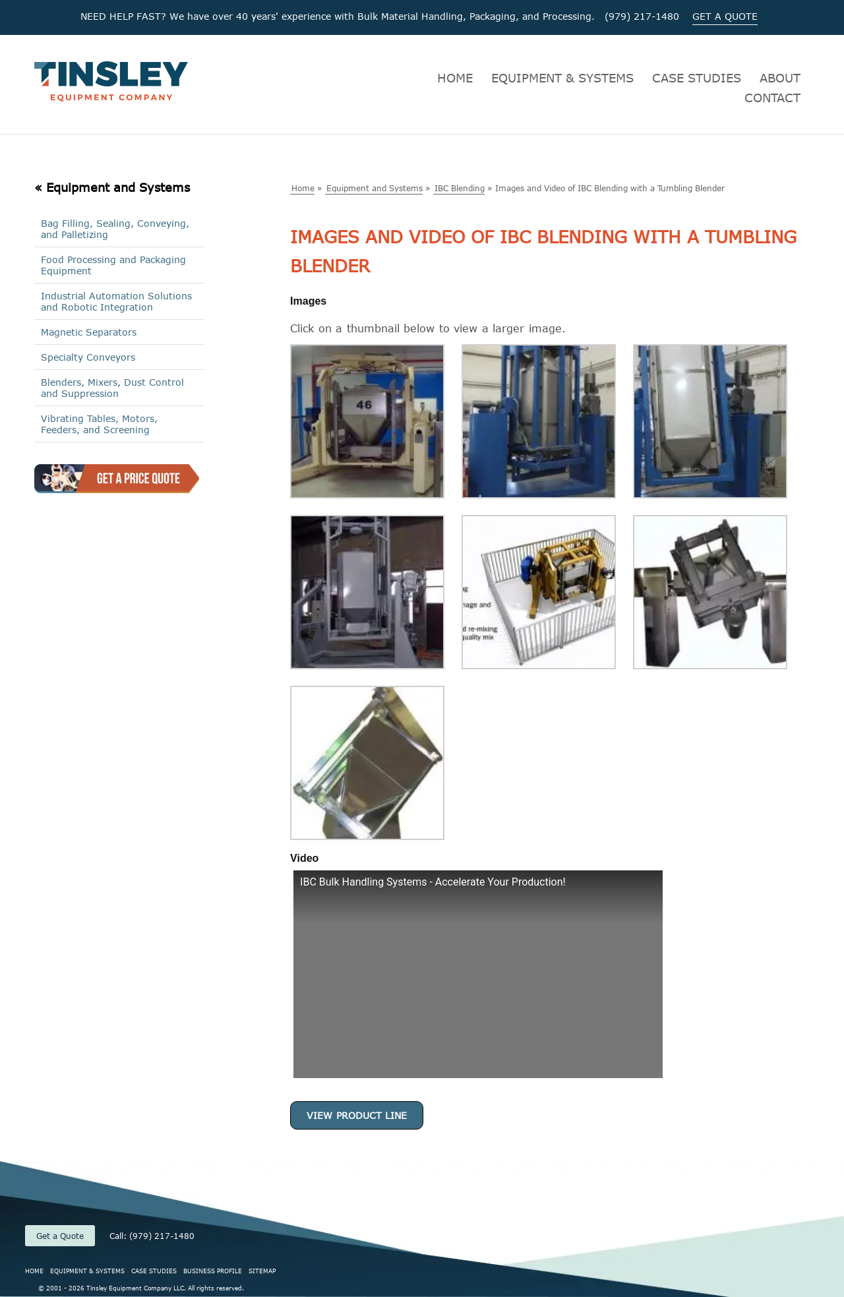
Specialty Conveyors (88, 357)
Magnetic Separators (88, 332)
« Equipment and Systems (112, 187)
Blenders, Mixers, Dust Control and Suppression (112, 388)
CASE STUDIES (696, 78)
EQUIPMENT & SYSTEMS (562, 78)
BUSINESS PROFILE (212, 1271)
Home (303, 188)
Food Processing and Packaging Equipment (113, 265)
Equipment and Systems (374, 188)
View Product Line (357, 1115)
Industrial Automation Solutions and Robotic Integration (116, 301)
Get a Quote (60, 1235)
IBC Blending (460, 188)
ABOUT (780, 78)
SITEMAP (262, 1271)
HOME (455, 78)
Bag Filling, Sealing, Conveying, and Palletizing (115, 229)
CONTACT (772, 97)
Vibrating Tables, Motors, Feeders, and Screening (99, 424)
